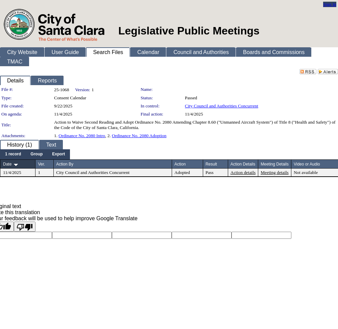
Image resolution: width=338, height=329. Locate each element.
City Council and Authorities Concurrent (221, 105)
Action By (64, 164)
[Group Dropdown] (36, 154)
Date (7, 164)
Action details (243, 172)
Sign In (329, 4)
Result (211, 164)
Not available (306, 172)
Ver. (41, 164)
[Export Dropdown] (58, 154)
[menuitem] (13, 154)
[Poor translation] (24, 227)
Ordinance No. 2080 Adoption (139, 135)
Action (180, 164)
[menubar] (35, 154)
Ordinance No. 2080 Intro (81, 135)
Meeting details (275, 172)
